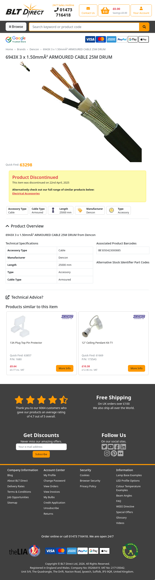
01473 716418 (63, 12)
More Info (65, 368)
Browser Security (90, 480)
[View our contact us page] (88, 10)
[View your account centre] (141, 10)
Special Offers (124, 512)
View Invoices (52, 491)
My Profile (50, 475)
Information (124, 470)
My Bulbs (49, 497)
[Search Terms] (84, 26)
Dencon (34, 49)
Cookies (84, 475)
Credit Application (54, 502)
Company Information (22, 470)
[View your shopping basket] (114, 10)
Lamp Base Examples (129, 475)
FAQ (118, 501)
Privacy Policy (88, 486)
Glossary (121, 517)
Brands (21, 49)
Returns (48, 513)
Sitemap (12, 502)
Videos (120, 523)
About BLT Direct (17, 480)
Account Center (54, 470)
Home (9, 49)
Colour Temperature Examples (128, 488)
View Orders (51, 486)
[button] (146, 343)
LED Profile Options (128, 480)
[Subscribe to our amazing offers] (41, 446)
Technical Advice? (24, 297)
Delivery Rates (16, 486)
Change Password (54, 480)
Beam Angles (124, 495)
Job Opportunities (18, 497)
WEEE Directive (125, 506)
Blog (10, 475)
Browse (16, 26)
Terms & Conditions (19, 491)
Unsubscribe (51, 508)
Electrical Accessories (26, 193)
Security (85, 470)
